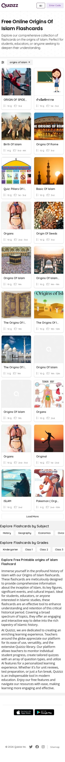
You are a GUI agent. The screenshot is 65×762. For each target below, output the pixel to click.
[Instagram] (43, 747)
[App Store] (23, 712)
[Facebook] (37, 747)
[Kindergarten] (10, 549)
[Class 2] (44, 549)
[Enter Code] (55, 5)
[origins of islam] (20, 62)
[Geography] (24, 533)
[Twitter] (31, 747)
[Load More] (32, 516)
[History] (7, 533)
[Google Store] (44, 712)
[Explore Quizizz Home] (9, 5)
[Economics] (45, 533)
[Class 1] (29, 549)
